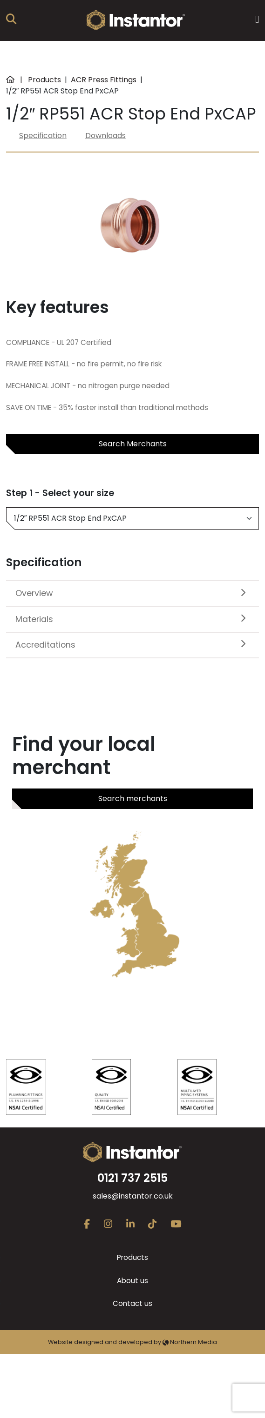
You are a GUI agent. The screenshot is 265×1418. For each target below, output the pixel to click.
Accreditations (45, 644)
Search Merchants (133, 443)
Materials (34, 619)
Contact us (132, 1303)
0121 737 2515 (132, 1178)
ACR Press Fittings (103, 79)
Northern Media (190, 1342)
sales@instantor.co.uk (133, 1196)
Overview (34, 593)
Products (44, 79)
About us (132, 1280)
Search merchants (132, 798)
